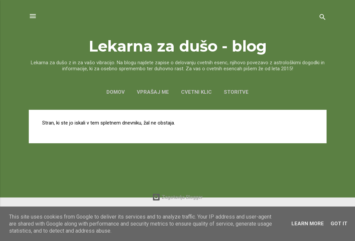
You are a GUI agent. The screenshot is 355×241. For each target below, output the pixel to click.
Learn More (307, 224)
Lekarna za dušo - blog (178, 46)
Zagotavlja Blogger (177, 197)
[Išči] (323, 18)
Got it (339, 224)
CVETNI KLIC (196, 92)
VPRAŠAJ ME (153, 92)
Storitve (236, 92)
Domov (115, 92)
